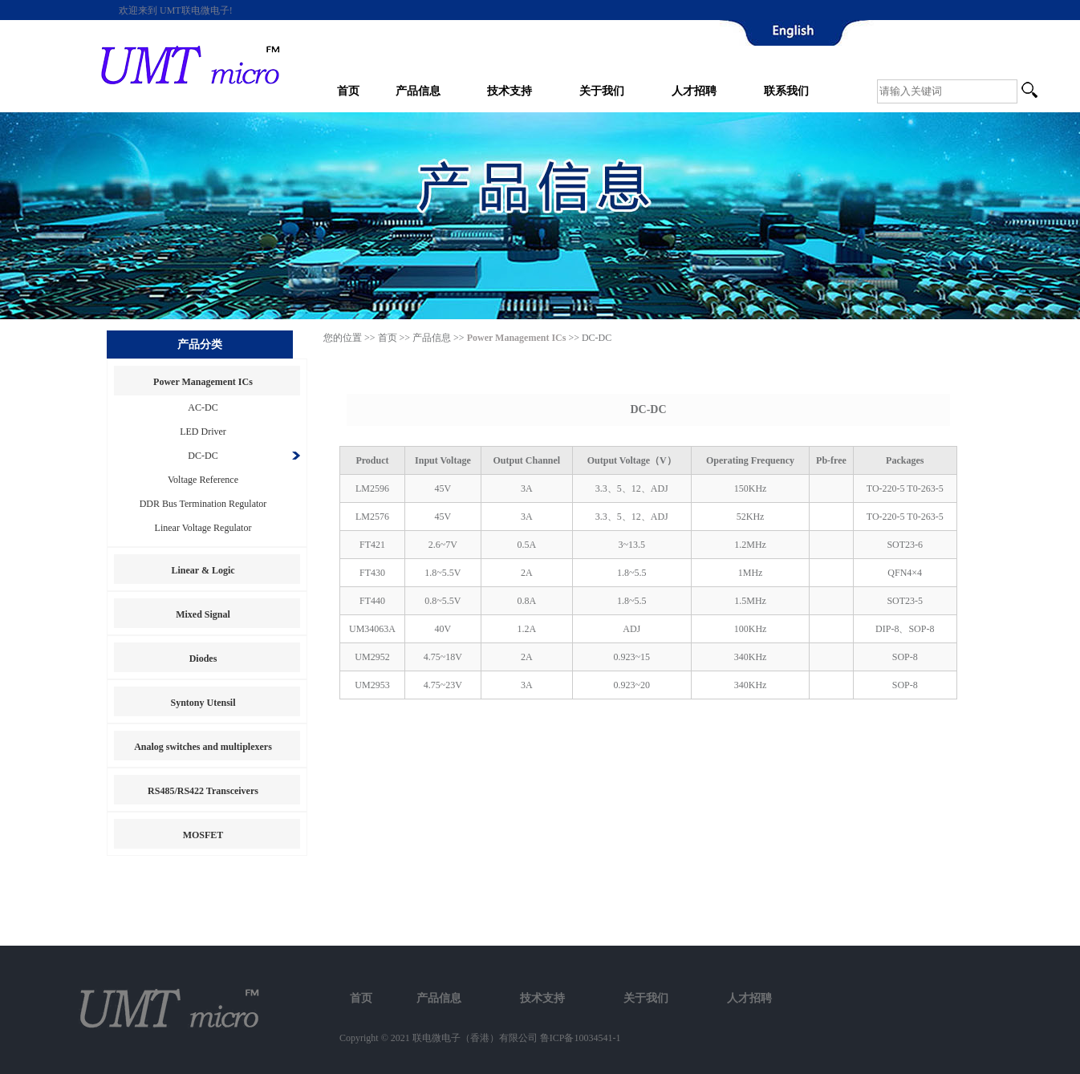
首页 (348, 91)
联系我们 (786, 91)
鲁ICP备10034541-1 (580, 1038)
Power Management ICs (203, 381)
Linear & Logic (202, 570)
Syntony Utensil (202, 702)
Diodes (203, 658)
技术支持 (509, 91)
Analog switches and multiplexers (203, 746)
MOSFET (203, 835)
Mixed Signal (203, 614)
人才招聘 (694, 91)
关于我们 (601, 91)
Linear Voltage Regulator (203, 527)
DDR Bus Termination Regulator (203, 503)
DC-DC (202, 455)
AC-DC (202, 407)
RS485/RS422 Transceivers (203, 790)
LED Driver (203, 431)
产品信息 (418, 91)
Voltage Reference (203, 479)
